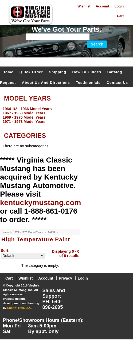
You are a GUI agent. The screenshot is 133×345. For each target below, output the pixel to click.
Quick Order (31, 72)
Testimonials (88, 83)
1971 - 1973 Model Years (28, 232)
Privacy (65, 278)
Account (102, 6)
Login (119, 6)
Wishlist (83, 6)
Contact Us (117, 83)
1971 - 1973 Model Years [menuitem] (24, 121)
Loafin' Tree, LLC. (19, 307)
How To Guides (86, 72)
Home (7, 72)
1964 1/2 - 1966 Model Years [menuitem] (27, 109)
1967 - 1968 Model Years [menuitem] (24, 113)
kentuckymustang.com (40, 202)
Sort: (5, 250)
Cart (120, 16)
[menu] (65, 115)
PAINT (52, 232)
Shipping (57, 72)
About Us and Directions (46, 83)
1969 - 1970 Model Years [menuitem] (24, 117)
